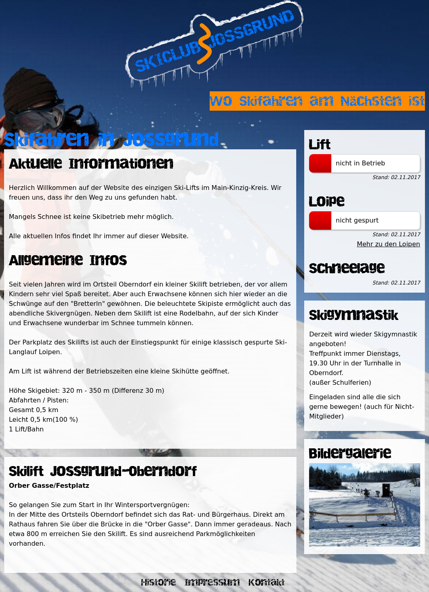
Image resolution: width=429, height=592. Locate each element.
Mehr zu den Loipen (388, 244)
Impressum (212, 582)
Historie (158, 582)
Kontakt (267, 582)
